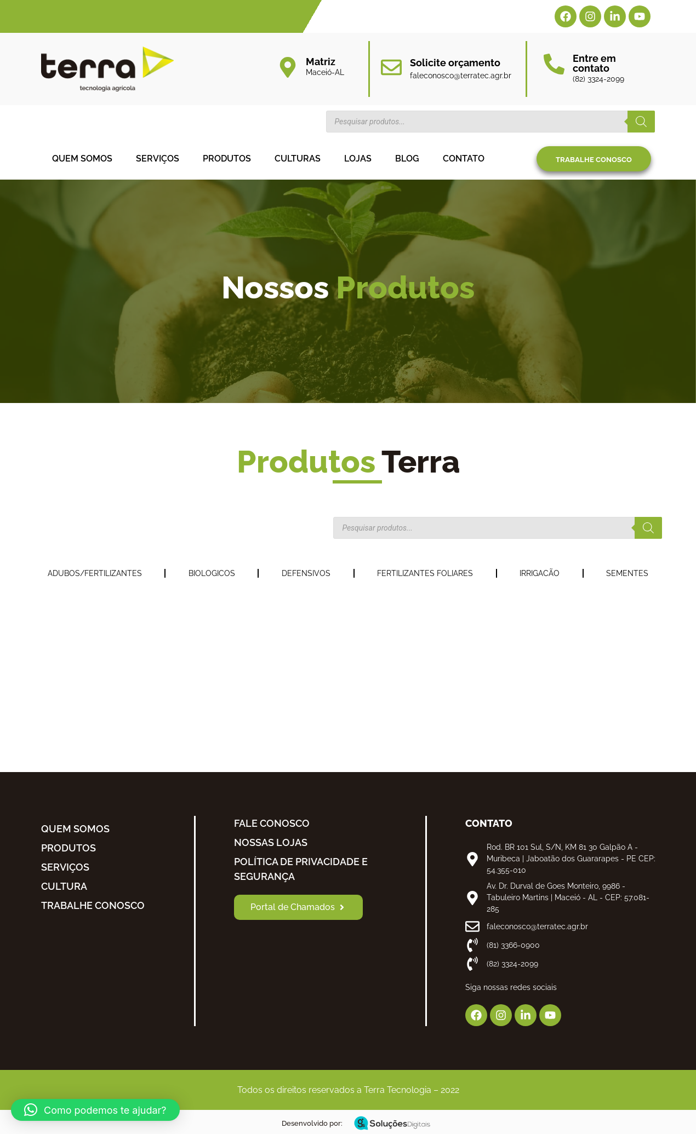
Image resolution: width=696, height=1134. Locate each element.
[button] (95, 1110)
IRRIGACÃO (540, 573)
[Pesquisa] (641, 122)
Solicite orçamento (455, 62)
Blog (407, 158)
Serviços (157, 158)
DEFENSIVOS (306, 573)
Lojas (358, 158)
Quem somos (82, 158)
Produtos (227, 158)
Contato (463, 158)
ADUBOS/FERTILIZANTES (95, 573)
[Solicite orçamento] (391, 67)
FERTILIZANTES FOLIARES (425, 573)
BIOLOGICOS (212, 573)
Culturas (298, 158)
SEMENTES (627, 573)
